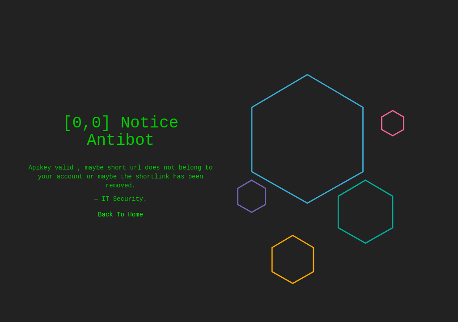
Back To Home (120, 214)
